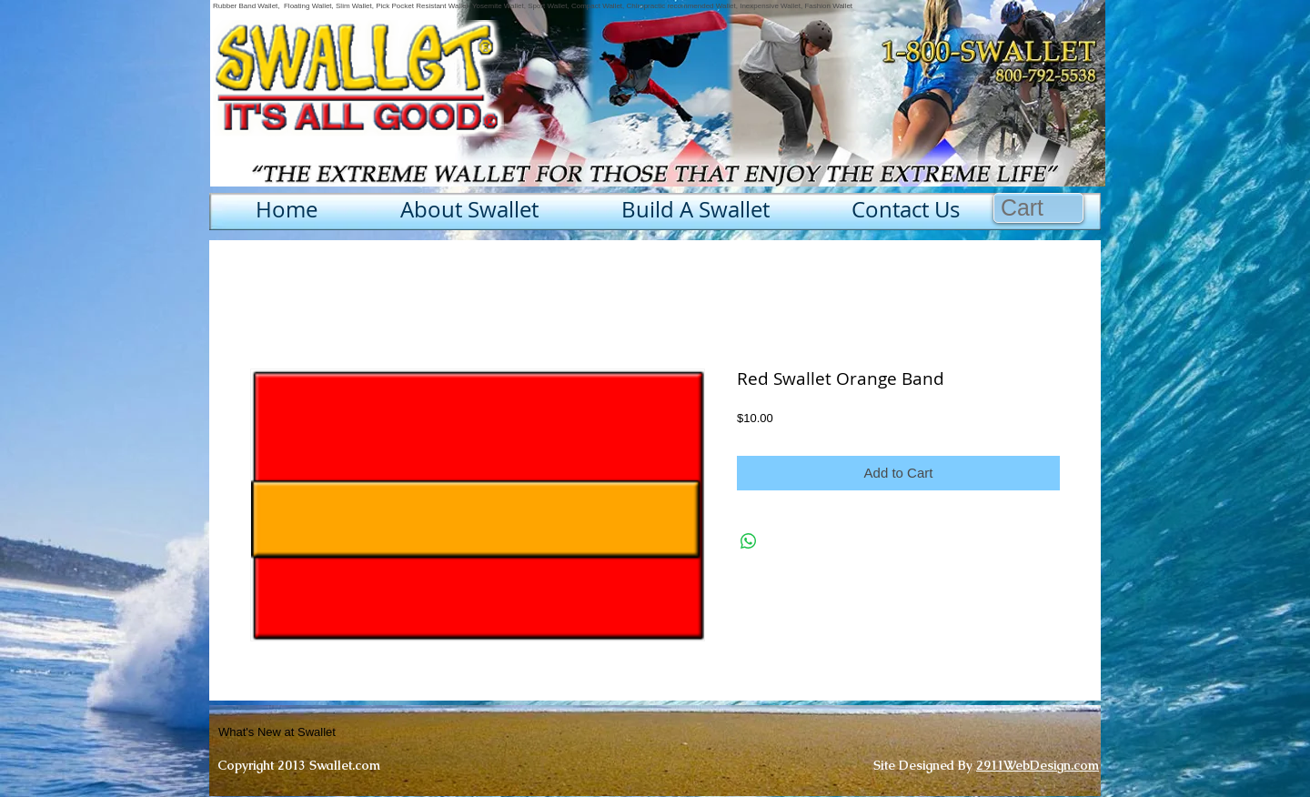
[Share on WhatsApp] (749, 541)
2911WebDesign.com (1037, 765)
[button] (1039, 208)
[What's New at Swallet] (321, 732)
